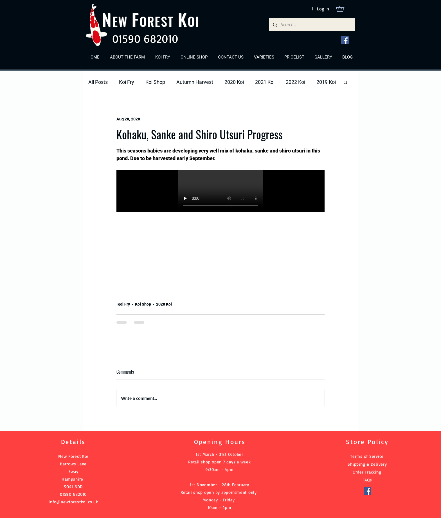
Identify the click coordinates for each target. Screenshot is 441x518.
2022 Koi (295, 82)
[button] (343, 8)
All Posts (98, 82)
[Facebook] (345, 40)
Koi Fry (126, 82)
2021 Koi (264, 82)
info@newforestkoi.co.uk (73, 501)
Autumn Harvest (194, 82)
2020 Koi (234, 82)
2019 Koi (326, 82)
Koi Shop (155, 82)
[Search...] (311, 24)
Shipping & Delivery (367, 464)
